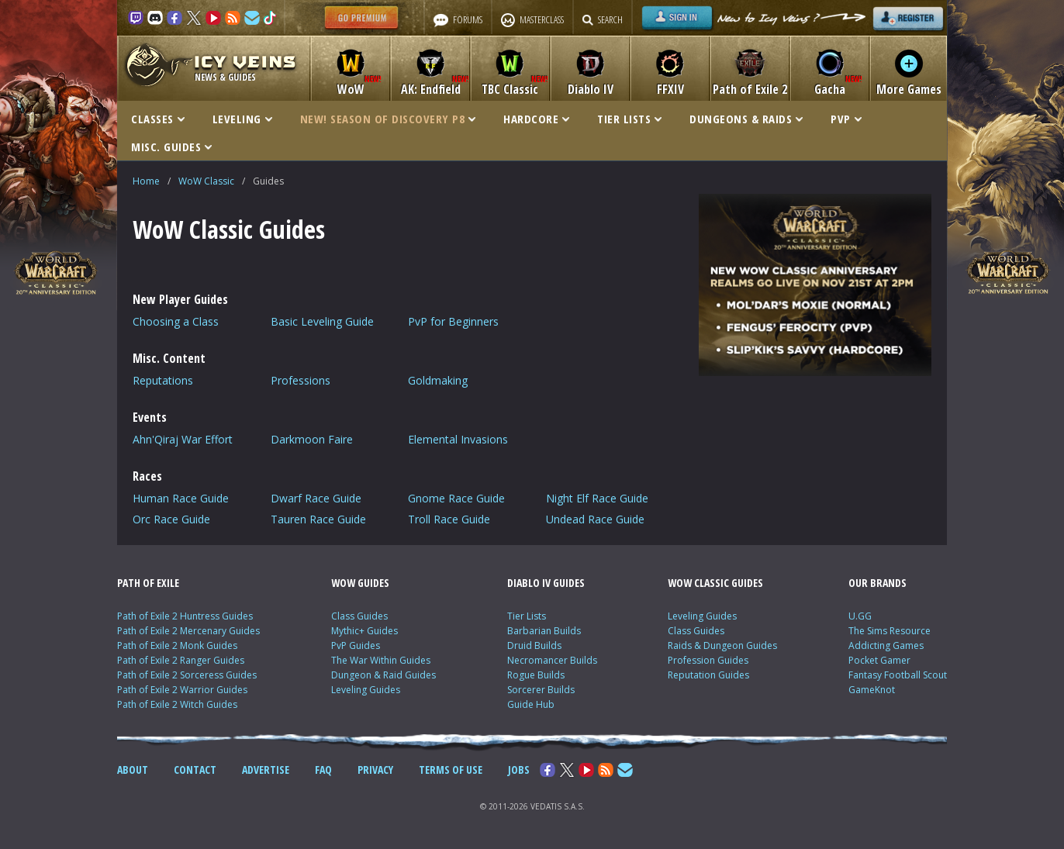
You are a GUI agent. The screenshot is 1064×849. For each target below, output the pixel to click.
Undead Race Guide (595, 519)
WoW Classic (206, 181)
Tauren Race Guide (318, 519)
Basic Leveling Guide (322, 321)
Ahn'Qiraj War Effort (183, 439)
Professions (300, 380)
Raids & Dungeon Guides (722, 645)
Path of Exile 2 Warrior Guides (182, 689)
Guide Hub (530, 704)
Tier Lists (526, 616)
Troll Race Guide (449, 519)
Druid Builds (534, 645)
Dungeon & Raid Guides (383, 675)
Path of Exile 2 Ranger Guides (180, 660)
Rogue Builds (536, 675)
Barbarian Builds (544, 630)
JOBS (519, 769)
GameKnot (871, 689)
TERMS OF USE (450, 769)
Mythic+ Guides (364, 630)
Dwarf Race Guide (316, 498)
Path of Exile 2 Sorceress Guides (187, 675)
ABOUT (132, 769)
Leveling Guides (365, 689)
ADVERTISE (265, 769)
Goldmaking (438, 380)
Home (146, 181)
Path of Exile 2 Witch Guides (177, 704)
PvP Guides (355, 645)
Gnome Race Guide (456, 498)
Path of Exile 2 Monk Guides (177, 645)
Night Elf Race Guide (597, 498)
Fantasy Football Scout (897, 675)
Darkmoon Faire (312, 439)
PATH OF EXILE (148, 582)
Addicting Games (886, 645)
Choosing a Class (176, 321)
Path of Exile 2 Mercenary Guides (188, 630)
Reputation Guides (708, 675)
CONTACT (195, 769)
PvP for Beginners (453, 321)
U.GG (860, 616)
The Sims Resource (889, 630)
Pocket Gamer (879, 660)
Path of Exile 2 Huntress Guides (185, 616)
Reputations (163, 380)
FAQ (323, 769)
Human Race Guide (181, 498)
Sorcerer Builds (541, 689)
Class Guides (359, 616)
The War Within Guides (380, 660)
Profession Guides (708, 660)
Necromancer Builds (552, 660)
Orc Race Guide (171, 519)
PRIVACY (375, 769)
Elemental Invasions (458, 439)
